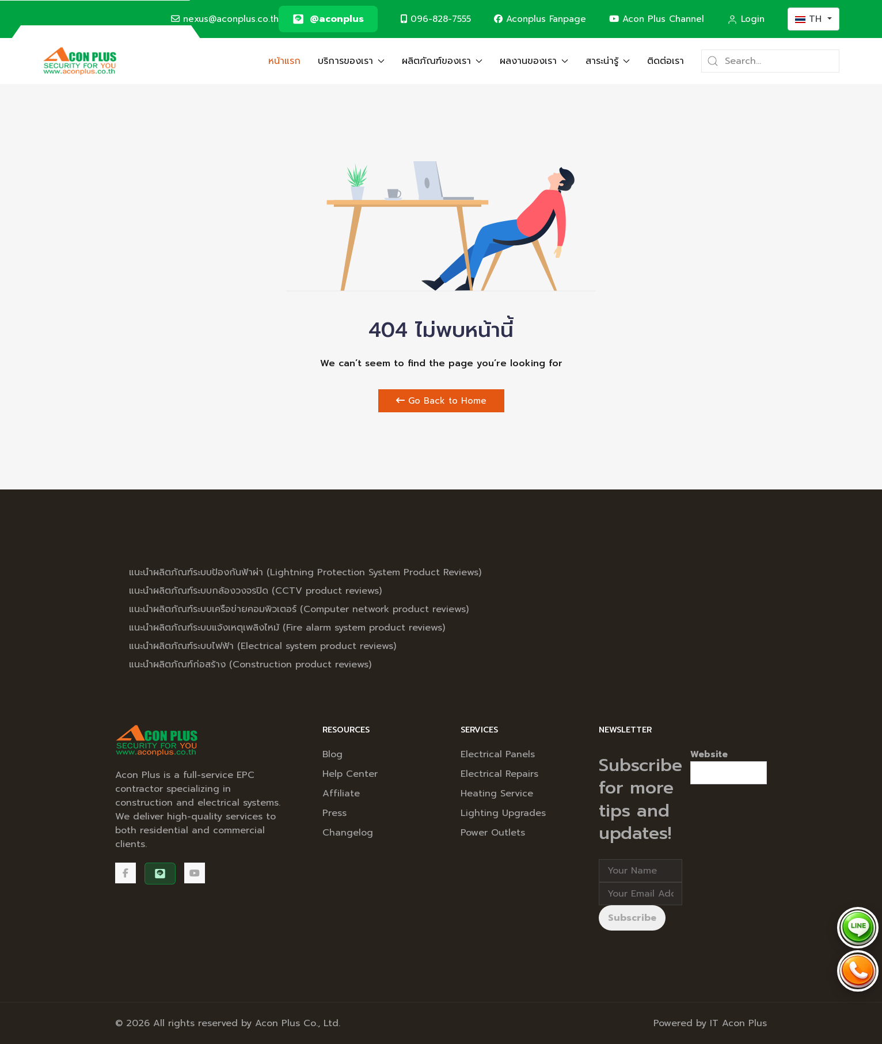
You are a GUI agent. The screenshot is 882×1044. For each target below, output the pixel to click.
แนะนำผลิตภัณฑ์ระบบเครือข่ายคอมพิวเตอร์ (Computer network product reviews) (299, 609)
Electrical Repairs (499, 774)
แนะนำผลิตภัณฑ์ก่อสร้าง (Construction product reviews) (250, 664)
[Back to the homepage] (80, 61)
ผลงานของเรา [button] (534, 61)
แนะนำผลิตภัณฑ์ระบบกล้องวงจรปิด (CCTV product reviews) (255, 591)
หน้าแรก (284, 61)
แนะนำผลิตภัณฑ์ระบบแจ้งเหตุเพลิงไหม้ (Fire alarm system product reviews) (287, 628)
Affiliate (341, 793)
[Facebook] (125, 873)
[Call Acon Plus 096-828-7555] (857, 970)
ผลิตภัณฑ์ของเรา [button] (442, 61)
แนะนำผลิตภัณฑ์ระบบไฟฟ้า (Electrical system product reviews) (262, 646)
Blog (332, 754)
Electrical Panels (498, 754)
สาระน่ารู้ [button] (608, 61)
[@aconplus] (328, 19)
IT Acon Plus (738, 1023)
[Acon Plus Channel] (194, 873)
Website (709, 754)
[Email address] (640, 893)
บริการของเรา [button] (351, 61)
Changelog (347, 833)
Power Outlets (493, 833)
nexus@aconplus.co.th (225, 18)
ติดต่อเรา (665, 61)
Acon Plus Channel (656, 18)
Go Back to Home (441, 400)
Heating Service (497, 793)
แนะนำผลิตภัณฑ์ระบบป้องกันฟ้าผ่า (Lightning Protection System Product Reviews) (305, 572)
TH (810, 19)
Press (334, 813)
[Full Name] (640, 870)
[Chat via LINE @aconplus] (857, 927)
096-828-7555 (436, 18)
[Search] (770, 61)
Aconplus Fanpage (540, 18)
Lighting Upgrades (503, 813)
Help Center (350, 774)
